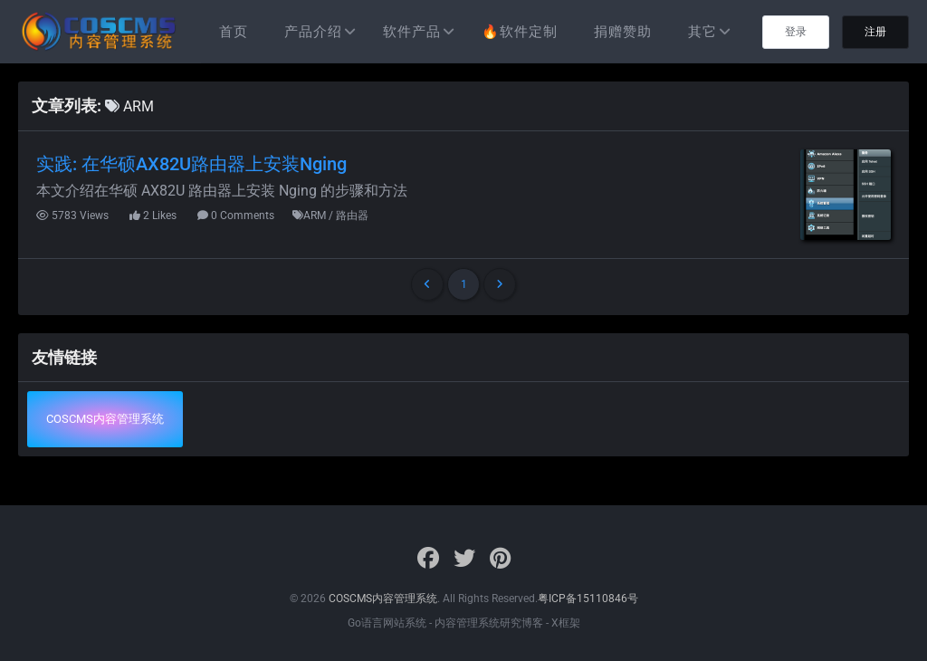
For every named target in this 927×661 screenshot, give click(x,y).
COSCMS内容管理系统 (105, 419)
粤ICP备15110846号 (588, 598)
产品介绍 (313, 32)
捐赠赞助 (623, 32)
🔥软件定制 (520, 32)
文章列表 (64, 105)
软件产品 (412, 32)
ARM (129, 106)
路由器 (352, 215)
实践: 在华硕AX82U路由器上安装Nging (191, 164)
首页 (233, 32)
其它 (702, 32)
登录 (796, 31)
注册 (875, 31)
